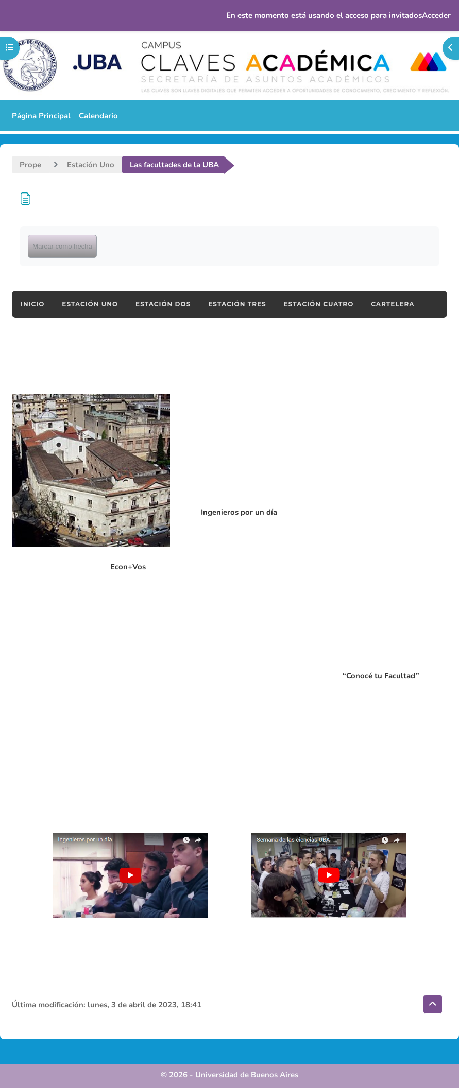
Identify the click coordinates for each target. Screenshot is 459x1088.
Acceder (436, 15)
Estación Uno (90, 165)
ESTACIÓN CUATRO (319, 304)
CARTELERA (392, 304)
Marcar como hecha (62, 246)
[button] (433, 1004)
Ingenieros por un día (239, 512)
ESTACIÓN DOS (163, 304)
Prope (30, 165)
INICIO (32, 304)
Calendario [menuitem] (98, 116)
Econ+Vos (128, 566)
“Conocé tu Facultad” (381, 676)
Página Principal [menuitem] (41, 116)
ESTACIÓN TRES (237, 304)
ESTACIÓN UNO (90, 304)
